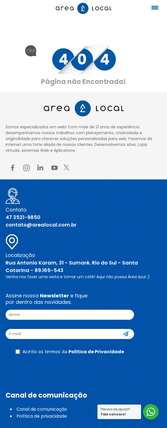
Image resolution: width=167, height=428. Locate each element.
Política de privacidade (41, 416)
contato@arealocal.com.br (41, 224)
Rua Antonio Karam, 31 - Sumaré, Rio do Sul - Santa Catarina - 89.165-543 (72, 266)
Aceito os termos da (70, 351)
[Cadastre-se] (125, 334)
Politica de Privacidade (96, 351)
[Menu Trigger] (155, 7)
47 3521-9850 (23, 217)
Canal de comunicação (41, 409)
